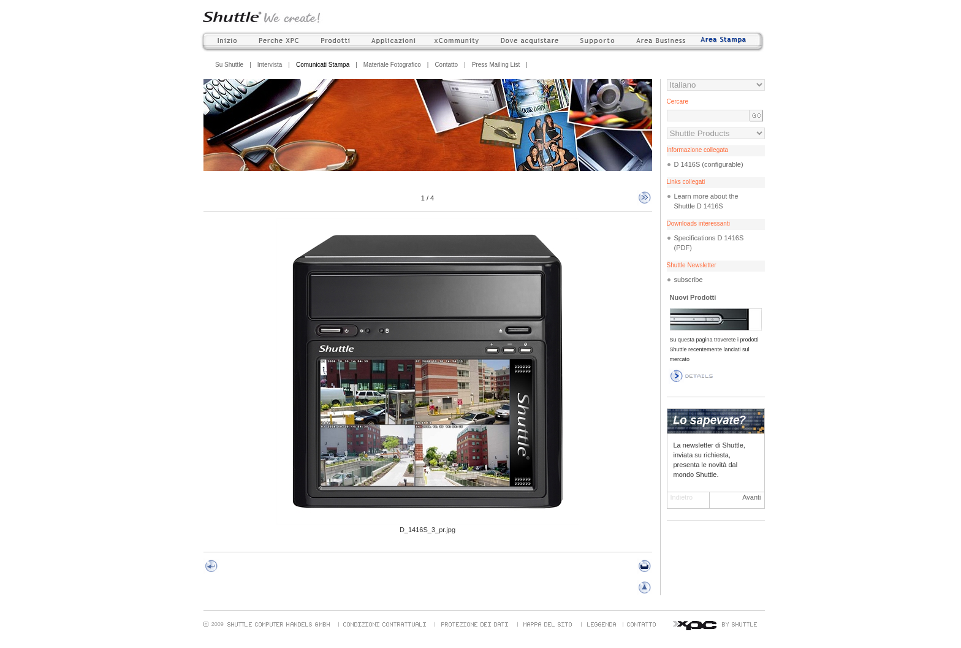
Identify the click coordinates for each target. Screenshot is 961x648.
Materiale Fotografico (392, 64)
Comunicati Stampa (322, 64)
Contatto (446, 64)
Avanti (751, 497)
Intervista (270, 64)
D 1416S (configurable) (708, 164)
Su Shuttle (229, 64)
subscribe (688, 279)
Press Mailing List (496, 64)
